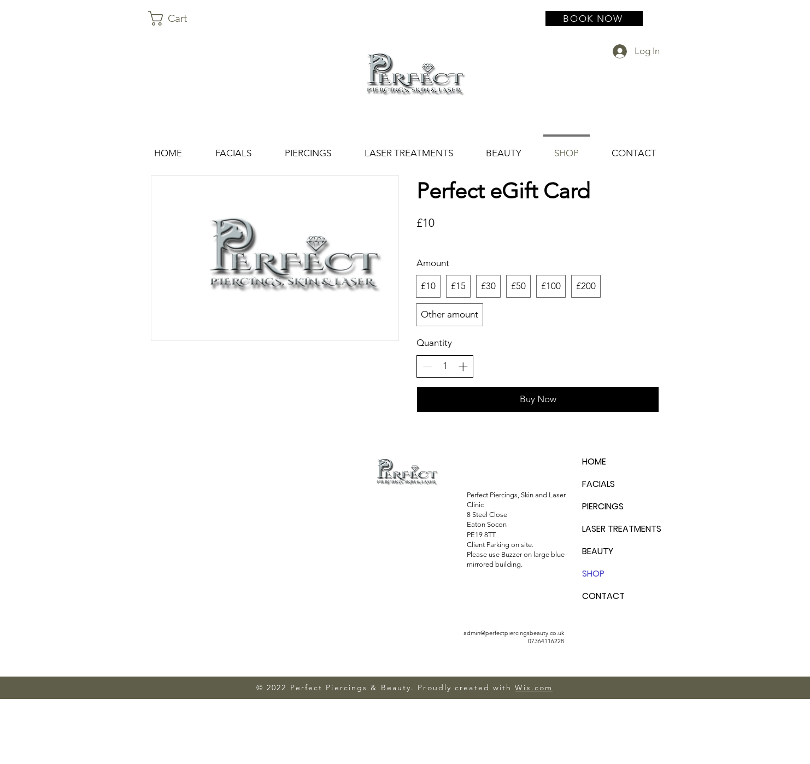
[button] (177, 18)
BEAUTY (597, 551)
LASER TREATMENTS (620, 528)
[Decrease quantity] (427, 367)
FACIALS (598, 484)
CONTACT (603, 596)
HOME (594, 461)
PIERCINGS (603, 506)
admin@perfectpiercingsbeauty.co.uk (513, 633)
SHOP (593, 573)
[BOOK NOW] (594, 18)
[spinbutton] (445, 366)
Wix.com (534, 687)
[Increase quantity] (463, 367)
